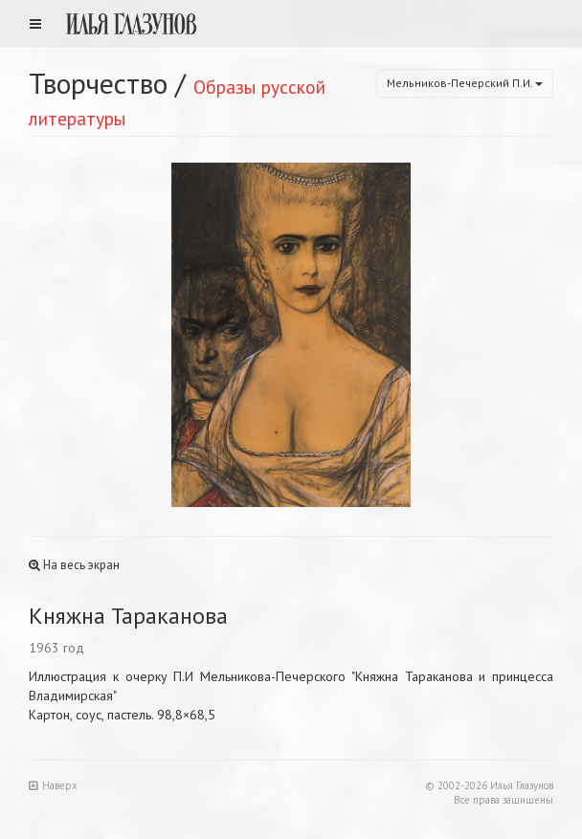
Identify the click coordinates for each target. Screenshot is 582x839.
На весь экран (74, 565)
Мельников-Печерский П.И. (465, 83)
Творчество (98, 82)
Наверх (53, 785)
